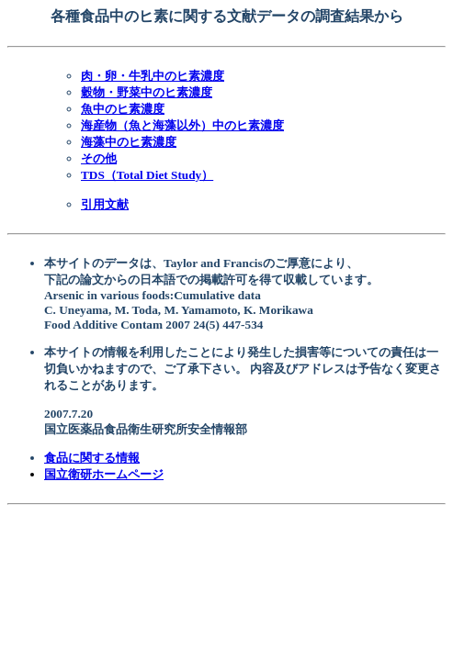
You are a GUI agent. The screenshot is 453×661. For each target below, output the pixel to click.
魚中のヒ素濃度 (122, 109)
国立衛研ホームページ (104, 474)
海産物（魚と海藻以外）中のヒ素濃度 (182, 125)
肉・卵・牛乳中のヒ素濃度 (152, 76)
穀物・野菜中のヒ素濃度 (146, 92)
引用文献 (105, 204)
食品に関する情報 (92, 458)
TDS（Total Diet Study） (147, 175)
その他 (99, 158)
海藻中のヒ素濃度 (128, 142)
